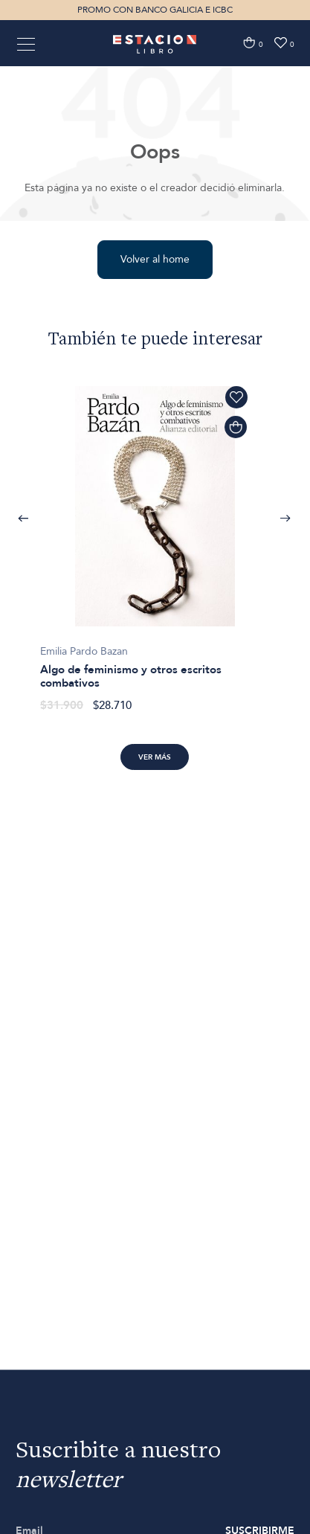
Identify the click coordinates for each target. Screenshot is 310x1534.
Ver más (154, 757)
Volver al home (155, 259)
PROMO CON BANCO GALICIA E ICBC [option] (155, 10)
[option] (155, 541)
